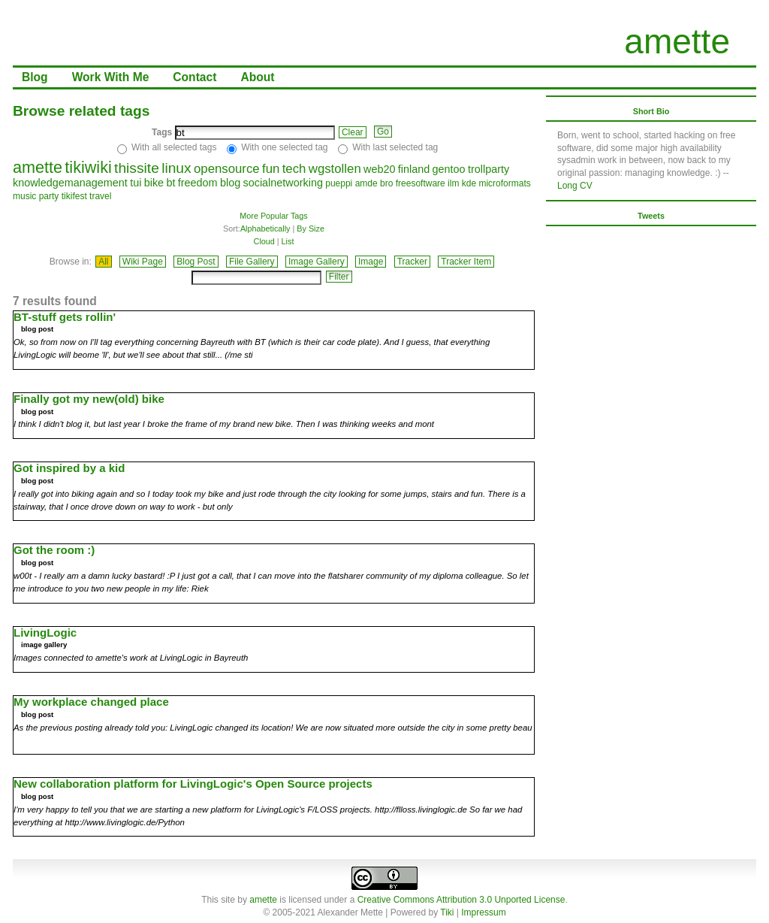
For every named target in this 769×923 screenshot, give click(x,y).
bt (170, 183)
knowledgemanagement (70, 183)
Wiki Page (142, 261)
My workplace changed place (91, 701)
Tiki (447, 912)
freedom (198, 183)
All (103, 261)
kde (469, 183)
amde (366, 183)
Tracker (412, 261)
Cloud (264, 241)
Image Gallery (316, 261)
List (288, 241)
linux (176, 168)
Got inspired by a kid (69, 468)
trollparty (488, 169)
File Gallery (252, 261)
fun (270, 169)
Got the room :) (54, 549)
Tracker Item (466, 261)
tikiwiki (88, 167)
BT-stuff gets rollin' (65, 316)
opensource (227, 169)
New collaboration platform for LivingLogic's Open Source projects (193, 783)
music (24, 196)
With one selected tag (284, 147)
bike (154, 183)
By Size (310, 228)
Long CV (575, 185)
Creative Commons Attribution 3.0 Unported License (461, 899)
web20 (379, 169)
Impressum (483, 912)
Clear (352, 132)
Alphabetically (265, 228)
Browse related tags (81, 111)
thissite (136, 168)
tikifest (74, 196)
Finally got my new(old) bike (89, 398)
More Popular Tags (273, 215)
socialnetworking (283, 183)
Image (370, 261)
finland (414, 169)
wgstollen (335, 169)
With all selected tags (173, 147)
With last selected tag (395, 147)
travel (100, 196)
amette (677, 41)
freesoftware (420, 183)
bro (386, 183)
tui (135, 183)
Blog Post (195, 261)
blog (230, 183)
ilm (453, 183)
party (49, 196)
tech (294, 169)
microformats (504, 183)
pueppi (338, 183)
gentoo (449, 169)
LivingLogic (45, 632)
